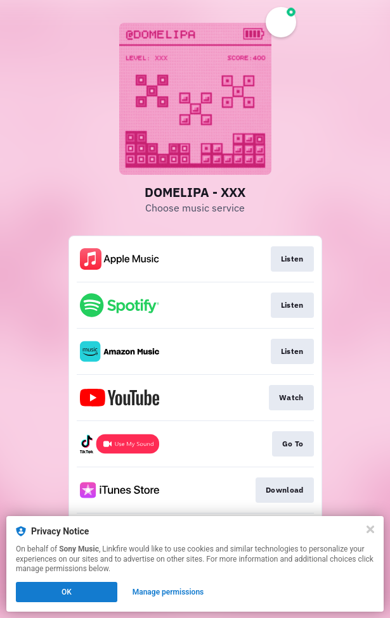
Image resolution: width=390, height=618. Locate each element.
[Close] (370, 529)
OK (67, 592)
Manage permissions (168, 592)
